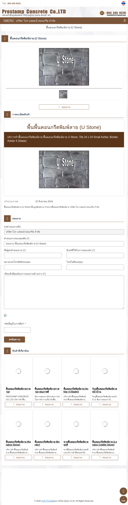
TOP (123, 499)
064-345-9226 (14, 3)
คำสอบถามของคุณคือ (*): (17, 238)
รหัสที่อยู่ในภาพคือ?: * (15, 323)
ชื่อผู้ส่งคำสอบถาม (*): (15, 250)
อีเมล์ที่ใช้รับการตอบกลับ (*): (80, 250)
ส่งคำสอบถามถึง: (12, 226)
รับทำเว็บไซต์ (47, 501)
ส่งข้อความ (14, 339)
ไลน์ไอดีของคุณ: (74, 262)
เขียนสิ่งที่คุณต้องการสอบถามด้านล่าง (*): (25, 273)
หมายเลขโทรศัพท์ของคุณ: (17, 262)
